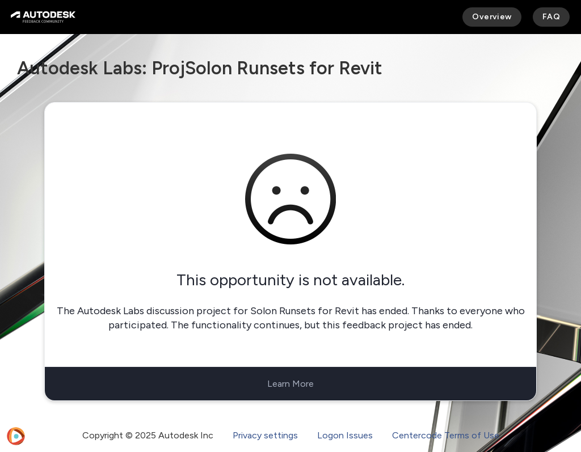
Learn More (290, 383)
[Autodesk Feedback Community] (43, 17)
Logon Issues (345, 435)
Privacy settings (265, 435)
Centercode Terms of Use (445, 435)
